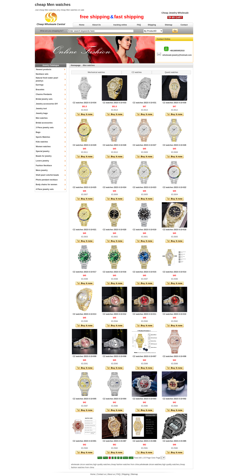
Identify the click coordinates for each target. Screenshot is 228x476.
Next (125, 458)
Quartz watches (171, 72)
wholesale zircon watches (151, 464)
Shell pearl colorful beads (47, 175)
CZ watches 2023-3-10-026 (174, 145)
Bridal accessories (44, 123)
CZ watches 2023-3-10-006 (174, 356)
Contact (184, 25)
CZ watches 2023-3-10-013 (84, 314)
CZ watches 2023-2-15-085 (174, 441)
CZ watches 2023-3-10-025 (84, 187)
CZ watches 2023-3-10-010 (174, 314)
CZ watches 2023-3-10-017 (84, 272)
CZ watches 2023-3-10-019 (144, 230)
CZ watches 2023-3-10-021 (84, 230)
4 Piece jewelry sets (45, 189)
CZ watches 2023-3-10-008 (114, 356)
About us (111, 474)
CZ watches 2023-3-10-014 (174, 272)
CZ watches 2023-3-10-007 (144, 356)
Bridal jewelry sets (44, 99)
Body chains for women (46, 184)
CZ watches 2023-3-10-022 (174, 187)
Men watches (42, 118)
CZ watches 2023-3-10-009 (84, 356)
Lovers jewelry (42, 161)
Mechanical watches (96, 72)
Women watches (43, 146)
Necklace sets (42, 74)
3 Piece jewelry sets (45, 127)
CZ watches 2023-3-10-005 (84, 399)
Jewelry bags (42, 113)
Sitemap (168, 25)
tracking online (120, 25)
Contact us (101, 474)
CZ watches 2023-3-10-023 (144, 187)
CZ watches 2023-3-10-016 (114, 272)
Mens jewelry (42, 170)
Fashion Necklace (44, 165)
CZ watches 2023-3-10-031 (144, 103)
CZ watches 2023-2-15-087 (114, 441)
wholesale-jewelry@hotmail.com (177, 55)
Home (81, 25)
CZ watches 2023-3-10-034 (84, 103)
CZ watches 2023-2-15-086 (144, 441)
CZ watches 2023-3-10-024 (114, 187)
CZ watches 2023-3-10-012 (114, 314)
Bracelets (40, 89)
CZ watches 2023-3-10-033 (114, 103)
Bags (38, 132)
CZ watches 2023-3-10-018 (174, 230)
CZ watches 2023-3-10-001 (84, 441)
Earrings (40, 85)
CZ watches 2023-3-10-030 (174, 103)
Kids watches (42, 142)
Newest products (43, 69)
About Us (96, 25)
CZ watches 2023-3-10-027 (144, 145)
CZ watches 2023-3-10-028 (114, 145)
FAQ (139, 25)
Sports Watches (43, 137)
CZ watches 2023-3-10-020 (114, 230)
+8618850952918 (177, 51)
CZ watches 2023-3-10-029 (84, 145)
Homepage (75, 65)
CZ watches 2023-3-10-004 (114, 399)
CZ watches (137, 72)
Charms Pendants (44, 94)
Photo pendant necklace (47, 180)
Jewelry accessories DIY (47, 104)
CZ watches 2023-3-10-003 (144, 399)
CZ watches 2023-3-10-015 (144, 272)
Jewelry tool (41, 108)
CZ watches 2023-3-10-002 (174, 399)
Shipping (152, 25)
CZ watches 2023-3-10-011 (144, 314)
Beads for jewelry (43, 156)
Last (131, 458)
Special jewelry (42, 151)
